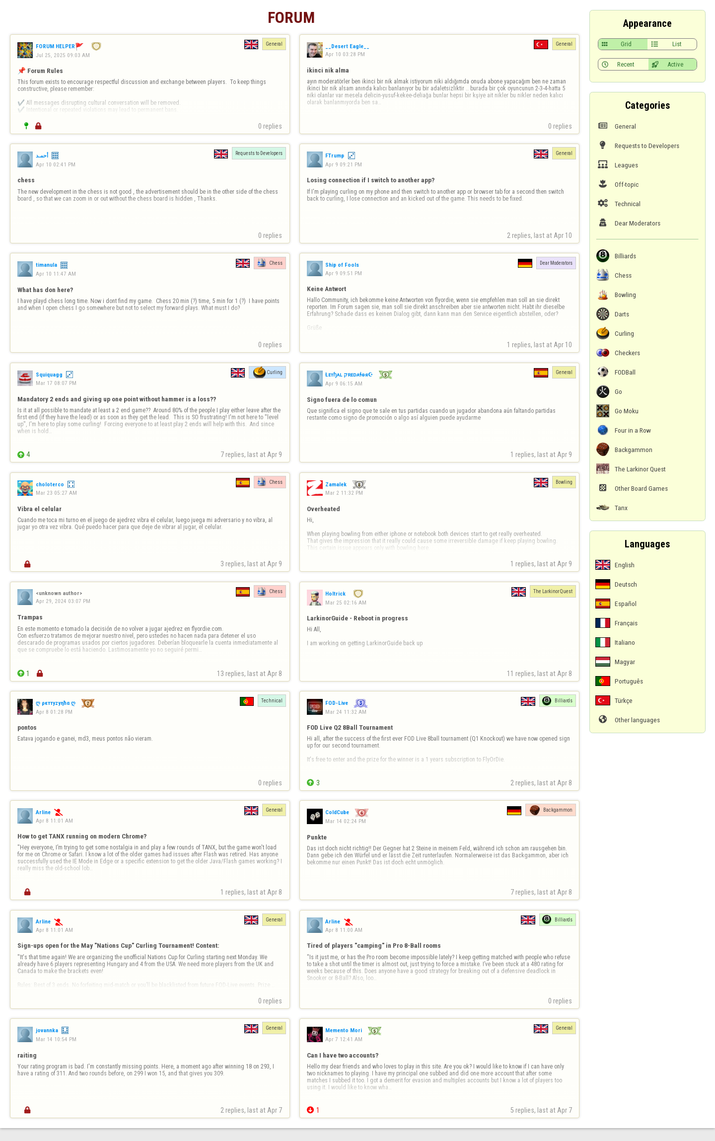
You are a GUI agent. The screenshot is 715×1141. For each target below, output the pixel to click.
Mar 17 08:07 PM (56, 383)
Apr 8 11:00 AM (343, 929)
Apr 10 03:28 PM (345, 54)
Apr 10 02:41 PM (55, 164)
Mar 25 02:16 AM (345, 602)
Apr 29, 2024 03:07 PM (63, 601)
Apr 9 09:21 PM (343, 164)
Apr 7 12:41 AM (343, 1039)
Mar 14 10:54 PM (56, 1039)
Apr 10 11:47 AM (56, 273)
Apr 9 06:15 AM (343, 383)
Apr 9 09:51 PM (343, 273)
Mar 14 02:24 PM (345, 821)
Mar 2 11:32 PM (344, 492)
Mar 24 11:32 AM (345, 711)
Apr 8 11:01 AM (54, 820)
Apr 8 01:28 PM (54, 711)
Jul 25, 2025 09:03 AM (63, 55)
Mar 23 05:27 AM (56, 492)
